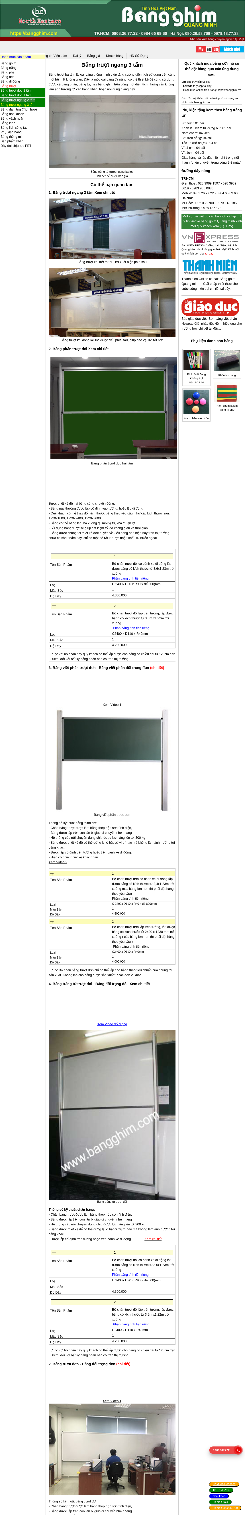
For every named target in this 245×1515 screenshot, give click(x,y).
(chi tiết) (161, 662)
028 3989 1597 (210, 192)
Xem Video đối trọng (114, 1016)
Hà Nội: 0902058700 (225, 1507)
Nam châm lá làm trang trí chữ (227, 411)
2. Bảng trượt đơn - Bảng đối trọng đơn (86, 1353)
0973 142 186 (228, 212)
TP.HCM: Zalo (221, 1490)
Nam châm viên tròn (197, 422)
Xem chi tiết (143, 976)
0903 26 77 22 (204, 202)
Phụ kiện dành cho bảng (212, 349)
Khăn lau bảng (227, 379)
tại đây (210, 262)
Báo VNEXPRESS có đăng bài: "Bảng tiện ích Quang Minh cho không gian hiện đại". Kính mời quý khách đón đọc (211, 258)
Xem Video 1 (114, 699)
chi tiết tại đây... (217, 336)
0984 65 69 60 (228, 202)
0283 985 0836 (204, 197)
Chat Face (219, 1496)
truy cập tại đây (197, 81)
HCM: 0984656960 (224, 1484)
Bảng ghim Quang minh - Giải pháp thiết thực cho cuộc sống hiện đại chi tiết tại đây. (211, 292)
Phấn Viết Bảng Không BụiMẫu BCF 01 (197, 383)
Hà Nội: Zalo (220, 1501)
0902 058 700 (205, 212)
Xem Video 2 (61, 854)
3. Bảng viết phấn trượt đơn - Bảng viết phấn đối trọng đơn (103, 662)
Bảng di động (10, 81)
